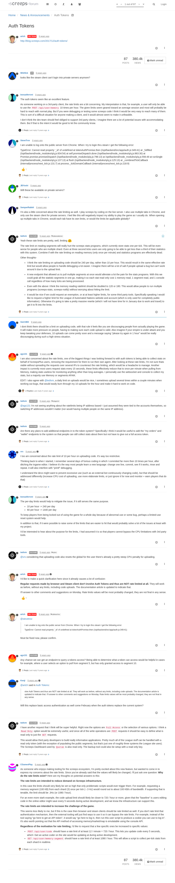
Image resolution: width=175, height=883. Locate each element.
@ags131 (55, 401)
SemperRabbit (27, 207)
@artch (24, 685)
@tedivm (49, 380)
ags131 (23, 354)
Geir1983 (24, 322)
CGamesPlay (26, 764)
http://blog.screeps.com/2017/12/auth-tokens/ (43, 41)
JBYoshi (24, 185)
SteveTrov (25, 140)
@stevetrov (26, 618)
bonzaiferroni (26, 95)
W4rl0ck (24, 73)
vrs (21, 451)
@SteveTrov (55, 614)
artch (22, 36)
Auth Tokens (42, 685)
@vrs (53, 552)
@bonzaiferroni (56, 236)
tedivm (23, 236)
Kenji (22, 680)
